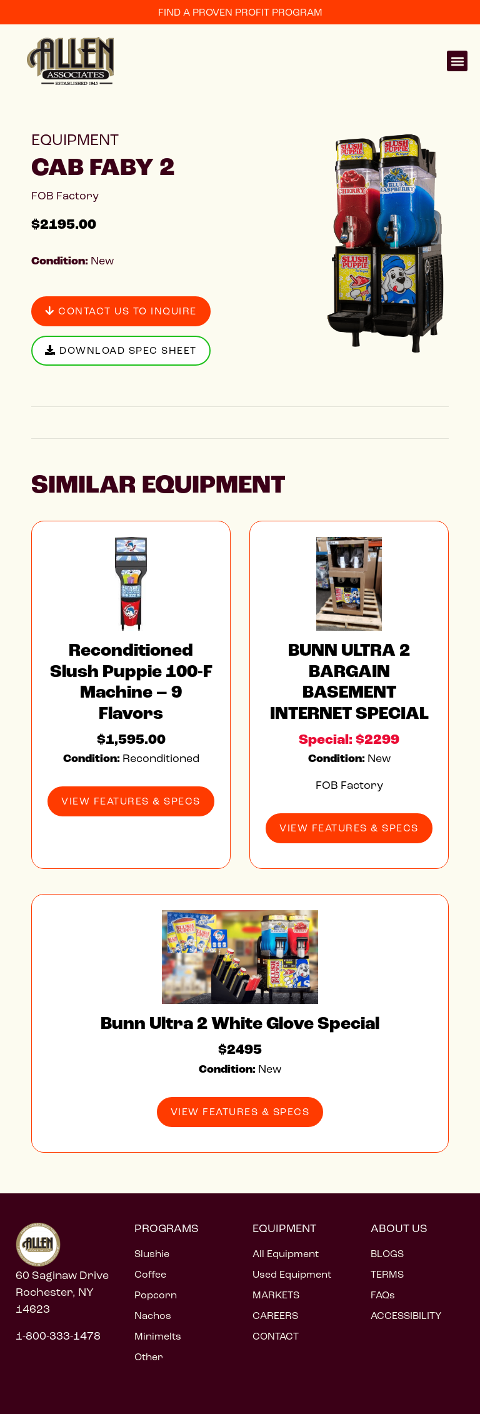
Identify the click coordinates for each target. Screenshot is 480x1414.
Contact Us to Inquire (121, 311)
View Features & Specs (131, 801)
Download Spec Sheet (121, 350)
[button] (457, 61)
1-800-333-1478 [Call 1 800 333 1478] (58, 1336)
